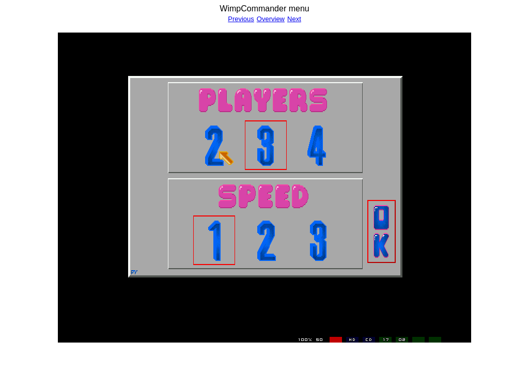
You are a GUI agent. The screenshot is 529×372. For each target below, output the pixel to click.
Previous (241, 19)
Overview (271, 19)
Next (294, 19)
